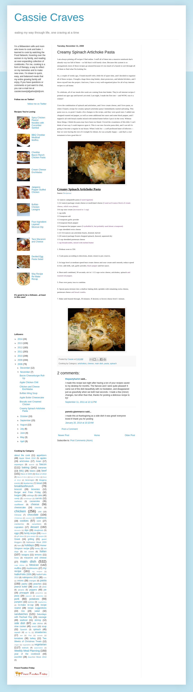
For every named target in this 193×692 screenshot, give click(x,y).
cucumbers (36, 524)
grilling (31, 539)
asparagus (18, 464)
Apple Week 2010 (27, 458)
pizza (16, 596)
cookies (24, 520)
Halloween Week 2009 (36, 542)
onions (20, 580)
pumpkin (18, 602)
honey (37, 548)
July (22, 429)
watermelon (38, 648)
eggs (16, 533)
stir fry (28, 632)
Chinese (17, 515)
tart (21, 635)
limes (16, 558)
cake (40, 495)
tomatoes (18, 638)
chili (39, 512)
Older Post (130, 435)
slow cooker (20, 626)
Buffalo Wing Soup (28, 393)
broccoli (18, 489)
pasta (106, 363)
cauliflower (18, 504)
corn (39, 521)
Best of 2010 (41, 474)
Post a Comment (70, 429)
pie (45, 589)
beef (43, 470)
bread (39, 483)
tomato (40, 635)
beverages (29, 480)
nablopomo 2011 (30, 577)
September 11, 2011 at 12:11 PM (80, 402)
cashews (18, 501)
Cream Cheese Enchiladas (39, 170)
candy (16, 498)
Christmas (18, 518)
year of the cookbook (27, 654)
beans (33, 471)
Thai (30, 635)
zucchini (18, 657)
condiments (41, 518)
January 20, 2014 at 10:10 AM (79, 423)
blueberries (28, 483)
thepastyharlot (72, 379)
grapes (41, 536)
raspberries (42, 602)
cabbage (30, 495)
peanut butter (20, 586)
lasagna (25, 554)
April (22, 441)
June (22, 433)
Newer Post (63, 435)
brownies (35, 489)
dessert (34, 527)
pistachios (39, 593)
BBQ (21, 471)
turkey (33, 638)
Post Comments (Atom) (81, 440)
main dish (99, 363)
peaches (37, 584)
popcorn (29, 596)
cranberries (19, 524)
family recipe (30, 533)
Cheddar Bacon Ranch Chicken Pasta (38, 155)
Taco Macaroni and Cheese (39, 240)
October (24, 416)
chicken (20, 511)
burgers (18, 495)
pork (16, 598)
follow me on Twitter (37, 104)
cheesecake (20, 507)
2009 (20, 360)
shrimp (37, 620)
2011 (20, 351)
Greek (17, 539)
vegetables (27, 645)
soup (44, 626)
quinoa (31, 602)
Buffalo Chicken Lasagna (36, 207)
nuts (44, 577)
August (24, 424)
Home (97, 435)
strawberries (40, 632)
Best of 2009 (26, 474)
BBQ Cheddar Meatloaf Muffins (38, 137)
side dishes (38, 623)
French (43, 533)
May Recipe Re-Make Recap (37, 276)
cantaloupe (27, 498)
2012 (20, 347)
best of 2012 (35, 477)
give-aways (31, 536)
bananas (42, 467)
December (25, 368)
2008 (20, 364)
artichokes (82, 363)
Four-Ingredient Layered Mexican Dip (39, 224)
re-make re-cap (25, 605)
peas (44, 587)
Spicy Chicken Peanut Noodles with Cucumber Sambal (38, 122)
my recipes (37, 571)
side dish (19, 623)
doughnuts (38, 530)
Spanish (23, 629)
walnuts (25, 648)
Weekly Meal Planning (27, 650)
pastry (25, 584)
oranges (32, 581)
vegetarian (40, 644)
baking (25, 467)
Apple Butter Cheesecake (32, 397)
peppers (33, 589)
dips (26, 530)
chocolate (32, 514)
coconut (29, 518)
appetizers (41, 455)
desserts (17, 530)
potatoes (34, 598)
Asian (38, 461)
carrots (38, 498)
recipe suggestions (37, 608)
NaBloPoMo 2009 (22, 574)
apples (43, 458)
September (25, 420)
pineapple (24, 593)
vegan (16, 645)
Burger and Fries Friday (27, 492)
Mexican (34, 564)
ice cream (29, 551)
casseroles (35, 501)
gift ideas (20, 536)
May (22, 437)
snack (34, 626)
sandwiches (21, 614)
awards (31, 465)
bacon (42, 464)
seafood (24, 620)
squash (17, 632)
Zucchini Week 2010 (37, 657)
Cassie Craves (49, 17)
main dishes (19, 565)
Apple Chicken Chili (29, 382)
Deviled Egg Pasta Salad (37, 257)
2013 (20, 343)
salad (37, 611)
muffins (17, 568)
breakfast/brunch (23, 486)
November (25, 372)
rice (22, 611)
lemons (38, 554)
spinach (113, 363)
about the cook (22, 455)
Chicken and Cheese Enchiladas (29, 387)
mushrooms (32, 568)
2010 (20, 356)
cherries (38, 507)
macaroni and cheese (35, 557)
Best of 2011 (22, 477)
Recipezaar (67, 193)
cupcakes (18, 527)
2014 (20, 339)
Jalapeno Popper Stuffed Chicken (39, 190)
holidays (29, 545)
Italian (43, 551)
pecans (21, 590)
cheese (91, 363)
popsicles (39, 596)
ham (19, 545)
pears (35, 587)
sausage (42, 617)
